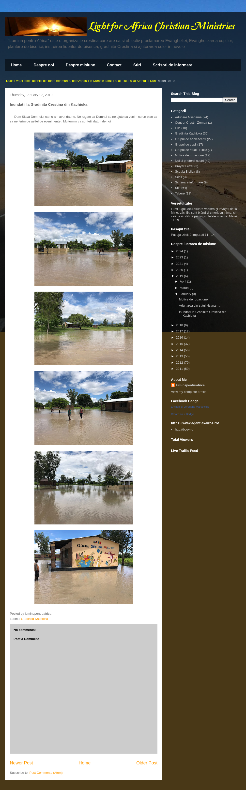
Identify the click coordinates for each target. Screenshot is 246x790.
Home (16, 65)
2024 (180, 251)
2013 (180, 356)
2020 (180, 270)
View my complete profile (188, 392)
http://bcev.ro (184, 429)
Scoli (178, 177)
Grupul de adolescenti (190, 139)
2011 (180, 369)
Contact (114, 65)
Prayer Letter (184, 166)
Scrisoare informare (189, 182)
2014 (180, 350)
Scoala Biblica (185, 171)
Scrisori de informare (172, 65)
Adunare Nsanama (188, 117)
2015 (180, 344)
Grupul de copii (185, 144)
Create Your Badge (182, 414)
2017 (180, 331)
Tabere (180, 193)
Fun (177, 128)
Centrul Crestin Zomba (191, 122)
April (183, 281)
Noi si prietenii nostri (189, 161)
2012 (180, 362)
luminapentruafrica (190, 385)
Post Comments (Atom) (46, 773)
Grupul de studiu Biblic (191, 150)
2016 (180, 337)
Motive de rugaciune (189, 155)
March (185, 288)
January (186, 294)
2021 (180, 264)
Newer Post (21, 762)
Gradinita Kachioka (34, 619)
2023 (180, 257)
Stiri (137, 65)
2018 (180, 325)
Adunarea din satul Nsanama (199, 305)
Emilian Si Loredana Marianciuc (190, 406)
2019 (180, 276)
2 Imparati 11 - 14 (202, 235)
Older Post (146, 762)
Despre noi (43, 65)
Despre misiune (80, 65)
